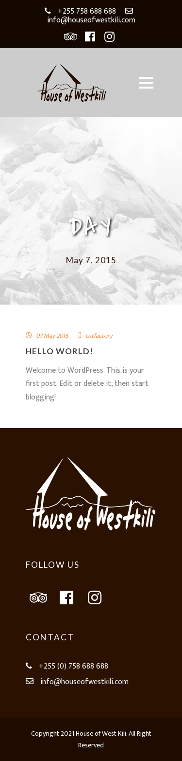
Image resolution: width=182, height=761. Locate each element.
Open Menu (146, 82)
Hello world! (59, 351)
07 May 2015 (52, 335)
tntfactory (99, 335)
